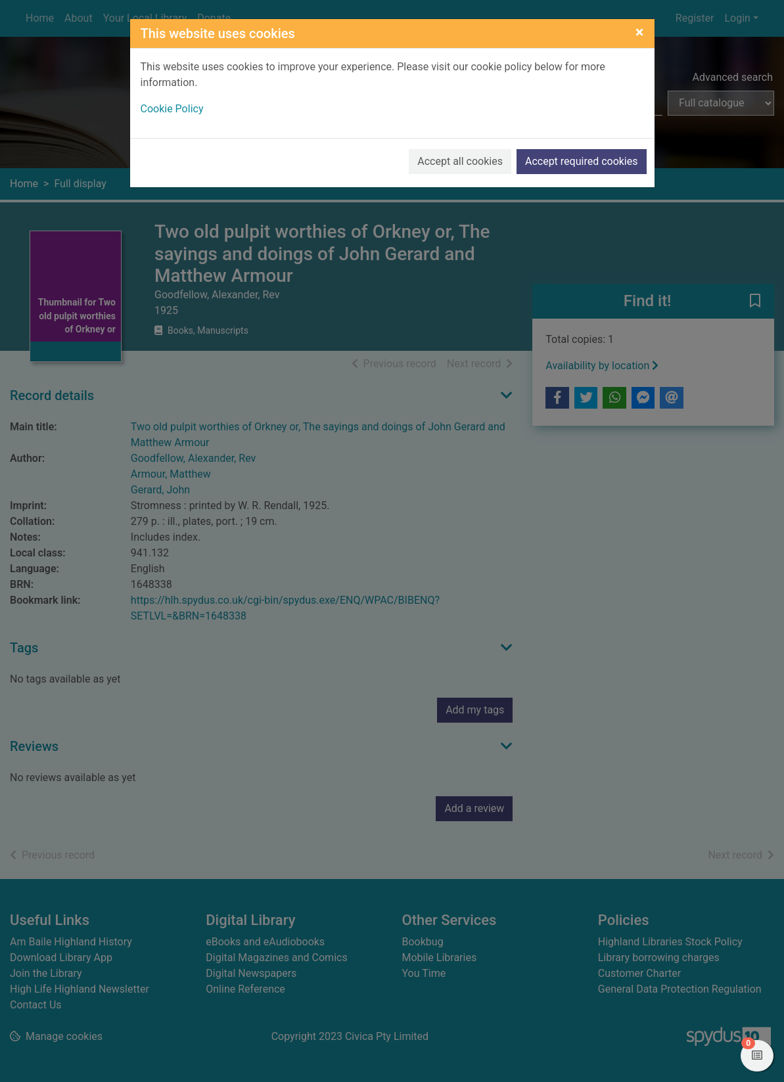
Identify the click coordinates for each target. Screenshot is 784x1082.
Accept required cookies (581, 161)
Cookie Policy (172, 108)
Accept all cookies (460, 161)
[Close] (640, 32)
